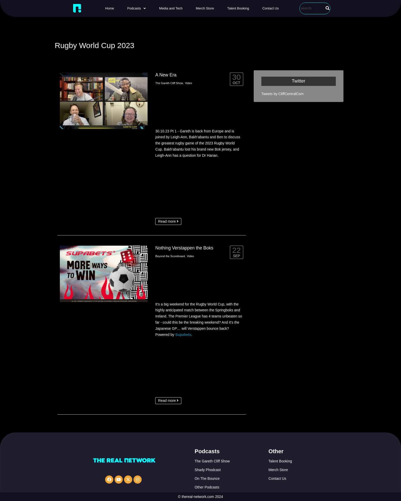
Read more (168, 221)
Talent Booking (238, 8)
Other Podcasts (207, 487)
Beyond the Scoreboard (170, 256)
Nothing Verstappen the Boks (184, 247)
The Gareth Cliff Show (169, 83)
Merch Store (205, 8)
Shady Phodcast (208, 470)
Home (109, 8)
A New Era (165, 74)
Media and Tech (171, 8)
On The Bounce (207, 478)
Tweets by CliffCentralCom (282, 94)
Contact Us (270, 8)
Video (188, 83)
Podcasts (136, 8)
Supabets (183, 335)
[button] (136, 8)
